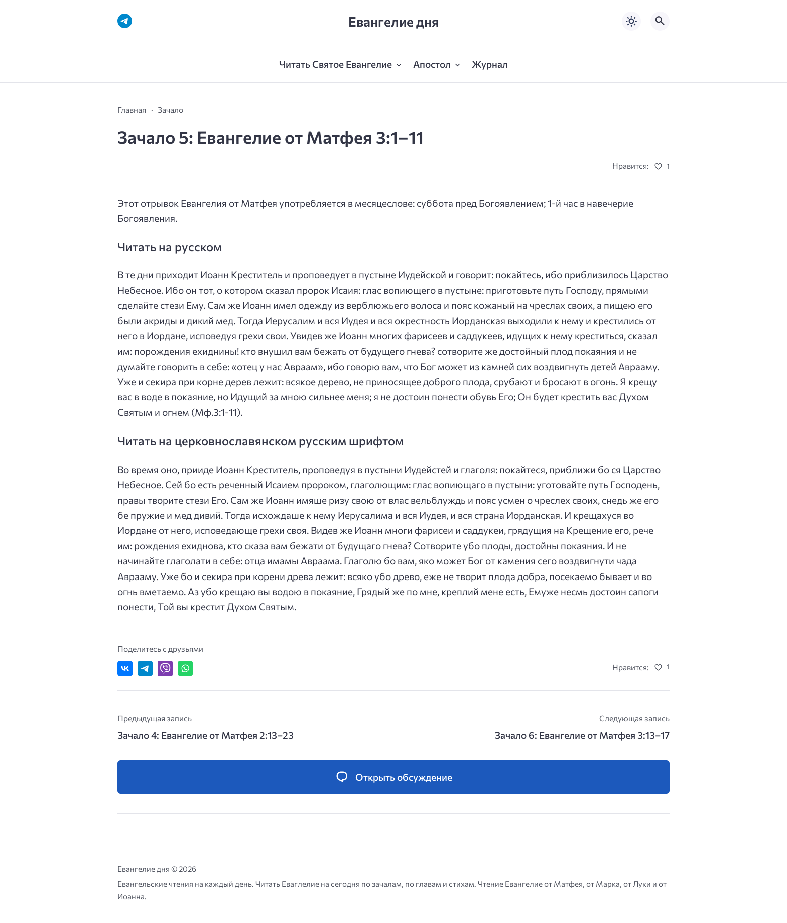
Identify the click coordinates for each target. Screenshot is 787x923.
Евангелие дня (393, 21)
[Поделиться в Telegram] (145, 668)
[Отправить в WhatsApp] (185, 668)
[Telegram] (124, 21)
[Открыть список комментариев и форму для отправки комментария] (393, 777)
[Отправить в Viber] (165, 668)
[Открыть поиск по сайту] (660, 21)
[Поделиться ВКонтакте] (125, 668)
